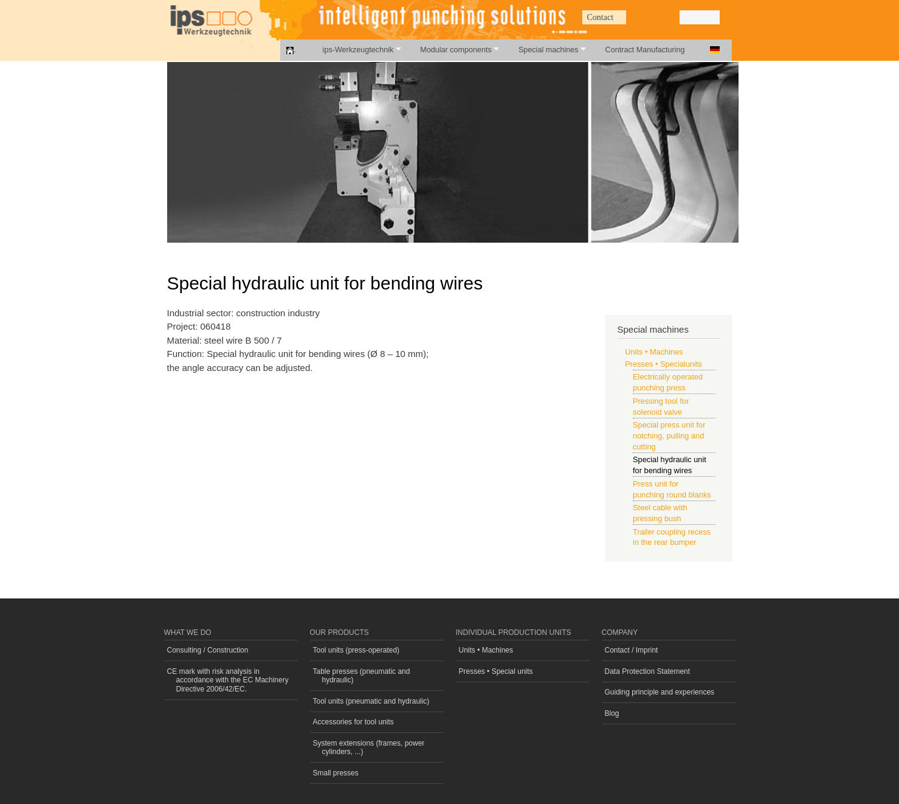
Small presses (336, 773)
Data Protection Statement (648, 671)
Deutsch (715, 50)
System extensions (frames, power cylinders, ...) (369, 747)
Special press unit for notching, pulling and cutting (669, 435)
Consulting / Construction (208, 650)
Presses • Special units (496, 671)
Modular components (453, 49)
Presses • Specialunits (663, 364)
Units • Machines (654, 351)
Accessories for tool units (353, 722)
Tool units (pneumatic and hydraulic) (371, 701)
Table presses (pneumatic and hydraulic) (361, 675)
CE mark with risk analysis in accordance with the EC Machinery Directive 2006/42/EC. (228, 680)
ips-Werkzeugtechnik (355, 49)
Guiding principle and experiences (660, 692)
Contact (600, 17)
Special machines (545, 49)
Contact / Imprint (631, 650)
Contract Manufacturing (645, 50)
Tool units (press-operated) (356, 650)
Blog (612, 713)
